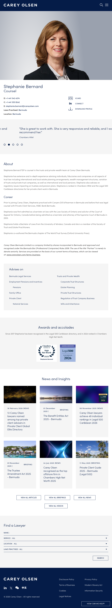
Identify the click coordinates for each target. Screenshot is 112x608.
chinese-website (24, 587)
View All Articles (29, 497)
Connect (79, 103)
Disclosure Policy (66, 579)
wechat (17, 587)
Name (6, 533)
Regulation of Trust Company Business (78, 298)
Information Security (94, 590)
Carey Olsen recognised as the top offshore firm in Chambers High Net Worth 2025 (55, 474)
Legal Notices (65, 596)
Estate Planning (68, 287)
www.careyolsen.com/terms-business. (23, 254)
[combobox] (56, 538)
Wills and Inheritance (70, 303)
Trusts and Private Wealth (68, 276)
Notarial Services (20, 303)
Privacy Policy (91, 579)
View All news (84, 497)
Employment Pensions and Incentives (25, 281)
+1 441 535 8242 (13, 102)
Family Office (15, 292)
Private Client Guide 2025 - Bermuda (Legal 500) (90, 471)
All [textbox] (13, 538)
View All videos (56, 506)
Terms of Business (67, 585)
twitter (11, 588)
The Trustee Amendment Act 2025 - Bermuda (19, 474)
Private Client (15, 298)
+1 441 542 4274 (13, 98)
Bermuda (23, 110)
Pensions (17, 287)
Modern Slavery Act (93, 585)
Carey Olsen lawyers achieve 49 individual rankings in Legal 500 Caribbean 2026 (91, 417)
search (100, 558)
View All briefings (57, 497)
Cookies (62, 590)
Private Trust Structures (71, 292)
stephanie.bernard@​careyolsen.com (22, 106)
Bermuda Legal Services (20, 276)
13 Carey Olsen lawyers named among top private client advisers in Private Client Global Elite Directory (18, 421)
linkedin (5, 587)
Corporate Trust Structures (72, 281)
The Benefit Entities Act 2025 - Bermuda (55, 417)
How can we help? (95, 603)
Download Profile (83, 109)
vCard (78, 98)
